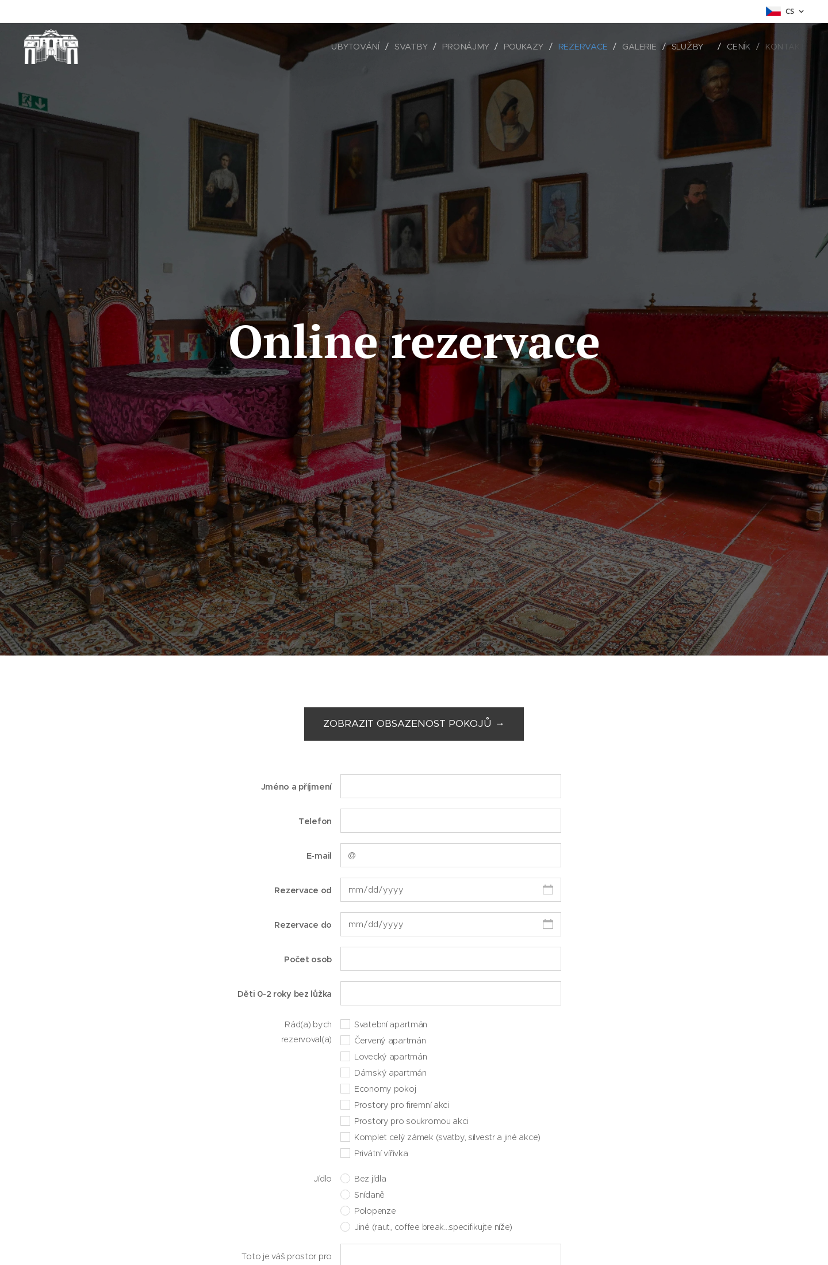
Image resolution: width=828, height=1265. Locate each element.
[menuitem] (362, 46)
